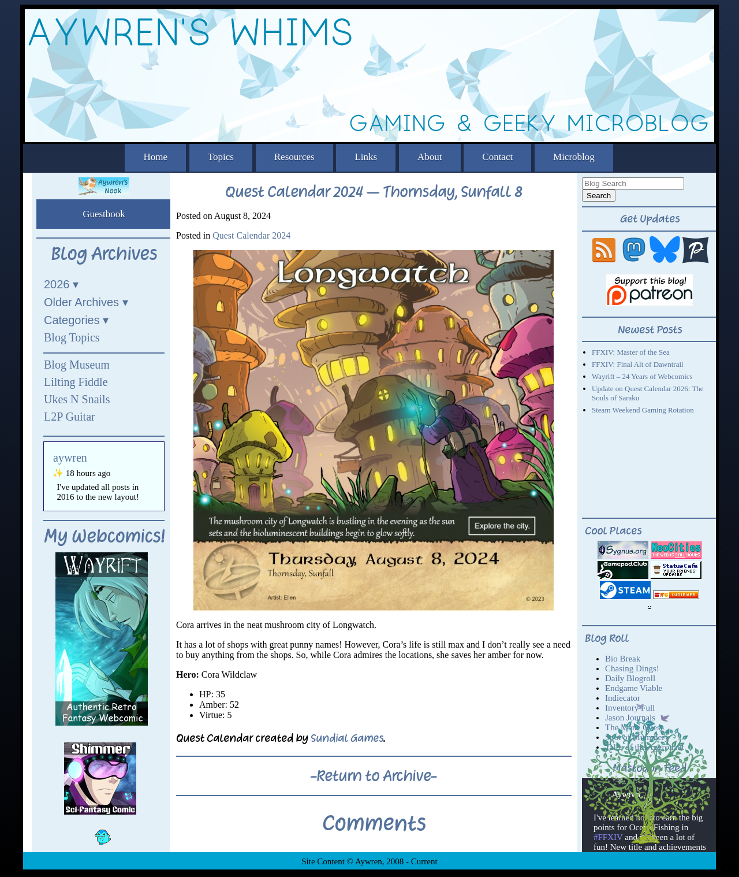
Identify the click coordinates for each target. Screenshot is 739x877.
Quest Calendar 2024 (251, 235)
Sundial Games (347, 738)
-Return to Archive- (373, 776)
